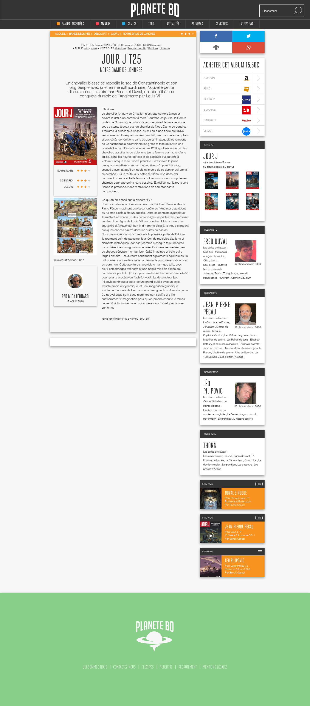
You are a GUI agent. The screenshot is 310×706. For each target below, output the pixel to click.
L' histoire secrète (249, 343)
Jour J (210, 156)
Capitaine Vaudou (212, 335)
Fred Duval (215, 241)
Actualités (173, 24)
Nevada (244, 273)
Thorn (210, 445)
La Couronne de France (216, 322)
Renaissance (210, 277)
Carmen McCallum (241, 277)
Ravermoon (209, 418)
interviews (247, 24)
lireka (227, 131)
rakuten (227, 121)
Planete (155, 10)
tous (151, 24)
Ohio (205, 260)
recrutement (187, 667)
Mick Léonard (78, 296)
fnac (227, 89)
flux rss (148, 667)
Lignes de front (242, 456)
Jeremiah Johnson (213, 348)
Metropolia (221, 251)
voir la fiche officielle (112, 318)
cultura (227, 99)
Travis (218, 273)
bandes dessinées (70, 24)
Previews (197, 24)
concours (221, 24)
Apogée (207, 256)
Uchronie (165, 48)
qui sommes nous (95, 667)
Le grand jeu (224, 418)
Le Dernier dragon (237, 414)
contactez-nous (124, 667)
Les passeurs (244, 464)
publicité (166, 667)
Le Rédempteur (234, 460)
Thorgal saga (230, 273)
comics (129, 24)
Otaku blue (250, 460)
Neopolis (156, 45)
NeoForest (209, 264)
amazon (227, 78)
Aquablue (219, 256)
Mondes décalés (137, 48)
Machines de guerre (214, 339)
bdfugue (227, 110)
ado (86, 48)
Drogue (216, 331)
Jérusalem (208, 326)
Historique (120, 48)
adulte (94, 48)
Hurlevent (224, 277)
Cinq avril (208, 251)
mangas (103, 24)
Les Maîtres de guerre (236, 335)
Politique (153, 48)
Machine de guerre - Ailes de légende (232, 352)
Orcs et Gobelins (212, 401)
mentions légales (215, 667)
